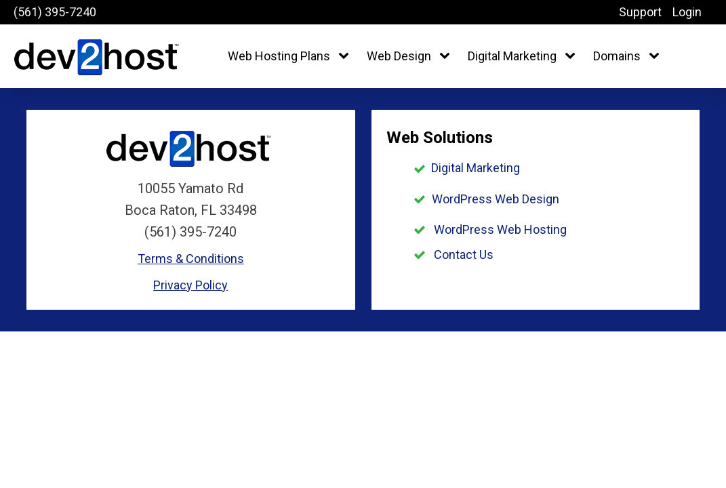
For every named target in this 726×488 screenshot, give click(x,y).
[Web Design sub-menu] (447, 56)
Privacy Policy (190, 285)
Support (640, 12)
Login (687, 12)
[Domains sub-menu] (657, 56)
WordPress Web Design (495, 199)
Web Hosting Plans (279, 56)
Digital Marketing (512, 56)
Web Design (399, 56)
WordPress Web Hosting (500, 229)
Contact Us (463, 254)
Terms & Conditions (191, 258)
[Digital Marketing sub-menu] (573, 56)
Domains (617, 56)
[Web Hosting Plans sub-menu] (346, 56)
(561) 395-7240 (55, 12)
